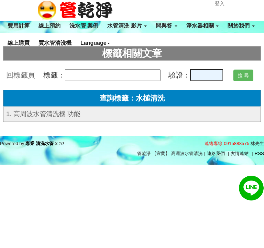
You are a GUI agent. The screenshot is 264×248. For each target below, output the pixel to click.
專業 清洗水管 (39, 143)
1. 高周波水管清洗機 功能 (43, 113)
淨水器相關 (202, 26)
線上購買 (19, 43)
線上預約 (49, 26)
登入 (219, 3)
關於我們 (241, 26)
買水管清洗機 (55, 43)
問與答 (166, 26)
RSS (259, 153)
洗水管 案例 (83, 26)
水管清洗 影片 (127, 26)
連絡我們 (216, 153)
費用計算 (19, 26)
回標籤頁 (20, 75)
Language (95, 43)
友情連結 (240, 153)
